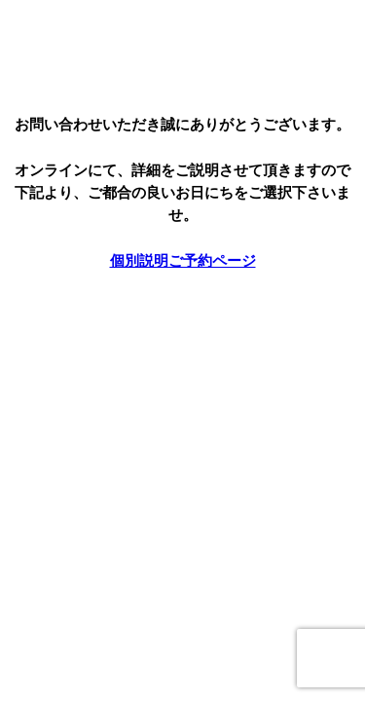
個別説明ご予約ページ (183, 260)
